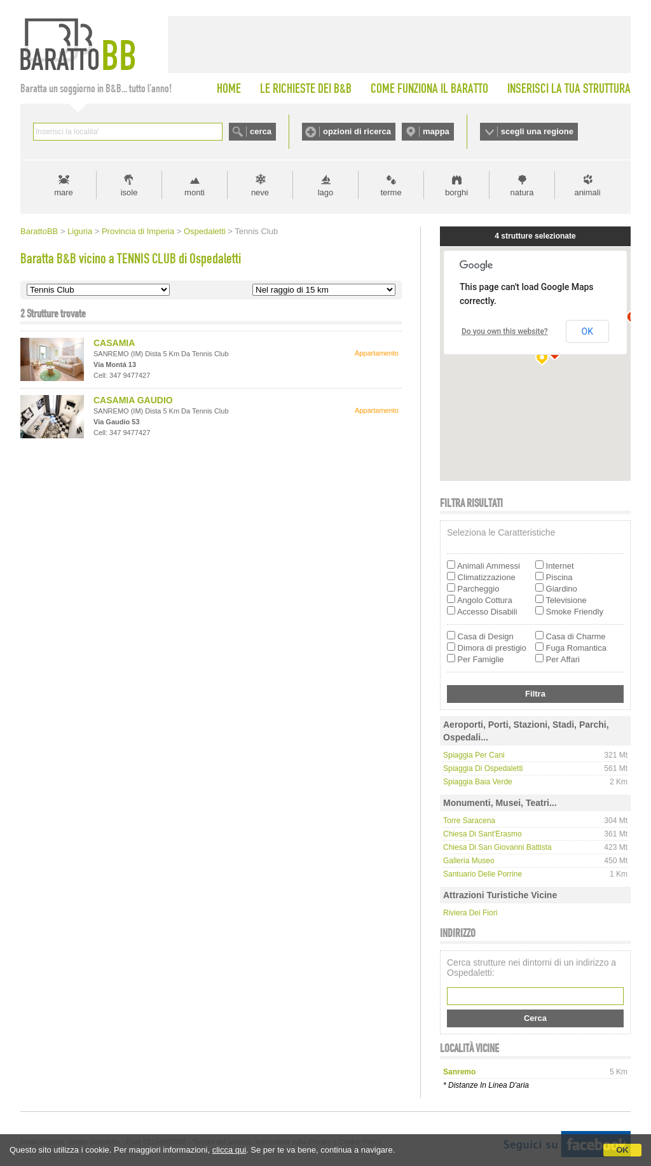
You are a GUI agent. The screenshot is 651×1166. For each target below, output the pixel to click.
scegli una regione (537, 131)
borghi (456, 192)
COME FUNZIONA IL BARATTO (429, 88)
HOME (229, 88)
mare (63, 192)
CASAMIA (114, 343)
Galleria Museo (469, 860)
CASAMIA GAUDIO (133, 400)
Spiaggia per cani (474, 755)
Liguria (79, 231)
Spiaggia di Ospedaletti (483, 768)
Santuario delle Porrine (482, 874)
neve (260, 192)
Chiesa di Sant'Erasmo (482, 833)
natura (522, 192)
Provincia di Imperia (138, 231)
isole (129, 192)
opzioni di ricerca (357, 131)
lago (326, 192)
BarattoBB (39, 231)
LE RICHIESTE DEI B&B (306, 88)
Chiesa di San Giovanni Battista (497, 847)
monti (194, 192)
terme (390, 192)
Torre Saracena (469, 820)
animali (587, 192)
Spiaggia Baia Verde (477, 781)
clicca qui (229, 1150)
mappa (436, 131)
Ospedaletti (205, 231)
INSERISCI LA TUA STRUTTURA (569, 88)
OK (622, 1150)
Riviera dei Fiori (470, 912)
